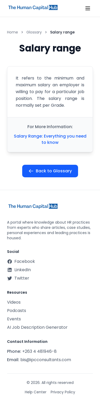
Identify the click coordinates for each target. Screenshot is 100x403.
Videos (14, 302)
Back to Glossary (50, 171)
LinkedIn (19, 270)
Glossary (34, 32)
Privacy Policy (63, 392)
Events (14, 319)
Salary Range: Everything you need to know (50, 139)
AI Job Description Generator (37, 327)
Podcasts (16, 311)
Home (12, 32)
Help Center (35, 392)
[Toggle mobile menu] (88, 8)
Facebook (21, 261)
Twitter (18, 278)
